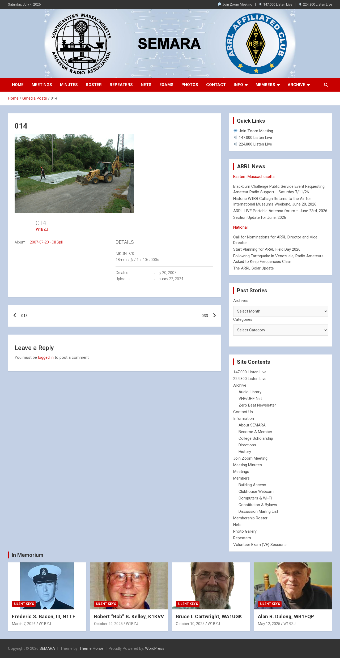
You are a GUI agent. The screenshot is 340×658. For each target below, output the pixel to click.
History (245, 451)
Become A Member (255, 431)
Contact (216, 84)
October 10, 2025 (190, 624)
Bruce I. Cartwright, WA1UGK (209, 616)
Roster (94, 84)
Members (265, 84)
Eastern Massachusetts (254, 176)
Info (238, 84)
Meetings (42, 84)
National (240, 227)
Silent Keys (24, 604)
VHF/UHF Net (250, 398)
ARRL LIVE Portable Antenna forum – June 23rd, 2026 (280, 210)
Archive (296, 84)
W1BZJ (42, 229)
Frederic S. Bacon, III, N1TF (43, 616)
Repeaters (121, 84)
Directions (247, 445)
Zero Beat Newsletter (257, 405)
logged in (46, 357)
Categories (242, 319)
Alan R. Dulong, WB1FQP (286, 616)
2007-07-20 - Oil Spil (46, 242)
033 (205, 315)
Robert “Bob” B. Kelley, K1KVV (129, 616)
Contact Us (243, 411)
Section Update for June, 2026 (259, 217)
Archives (240, 300)
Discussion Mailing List (258, 511)
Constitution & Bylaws (258, 504)
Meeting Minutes (247, 465)
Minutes (69, 84)
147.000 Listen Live (275, 4)
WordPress (154, 648)
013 (24, 315)
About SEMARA (252, 425)
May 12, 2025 (269, 624)
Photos (189, 84)
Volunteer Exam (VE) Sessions (260, 544)
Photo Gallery (245, 531)
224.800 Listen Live (315, 4)
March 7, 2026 (24, 624)
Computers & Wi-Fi (255, 498)
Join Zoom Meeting (235, 4)
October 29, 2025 (108, 624)
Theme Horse (91, 648)
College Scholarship (256, 438)
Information (243, 418)
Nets (146, 84)
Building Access (252, 484)
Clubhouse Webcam (256, 491)
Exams (166, 84)
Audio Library (250, 392)
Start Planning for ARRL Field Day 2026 (266, 249)
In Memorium (27, 555)
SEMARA (47, 648)
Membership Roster (250, 518)
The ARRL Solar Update (253, 268)
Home (18, 84)
